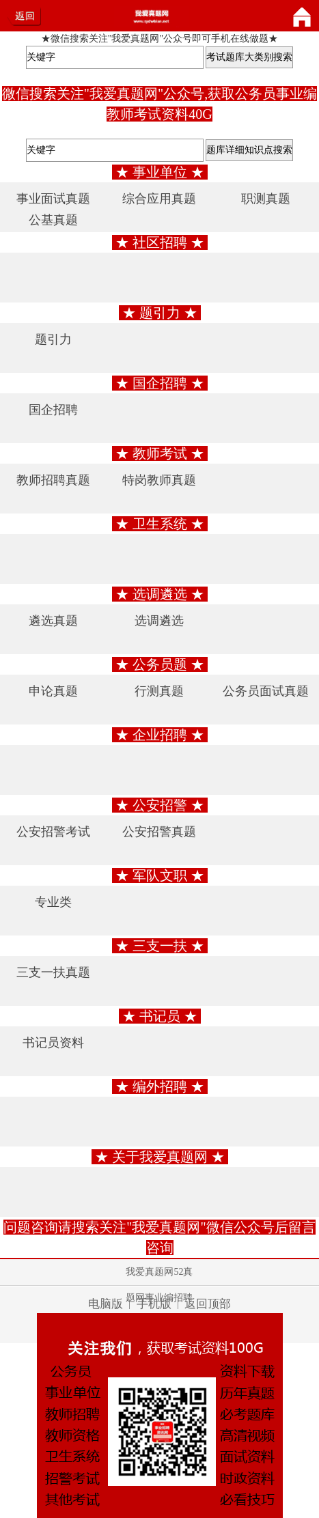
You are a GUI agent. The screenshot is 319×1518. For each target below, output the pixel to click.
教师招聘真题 (53, 480)
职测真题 (265, 199)
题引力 (53, 339)
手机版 (154, 1303)
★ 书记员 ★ (160, 1016)
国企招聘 (53, 410)
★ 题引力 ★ (160, 312)
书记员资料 (53, 1043)
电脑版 (105, 1303)
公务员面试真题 (266, 691)
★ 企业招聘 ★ (160, 734)
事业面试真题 (53, 199)
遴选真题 (53, 621)
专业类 (53, 902)
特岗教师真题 (159, 480)
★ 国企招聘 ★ (160, 383)
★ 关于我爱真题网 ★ (160, 1156)
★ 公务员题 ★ (160, 664)
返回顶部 (207, 1303)
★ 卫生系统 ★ (160, 523)
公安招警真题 (159, 832)
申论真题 (53, 691)
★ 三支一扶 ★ (160, 945)
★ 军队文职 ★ (160, 875)
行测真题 (159, 691)
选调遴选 (159, 621)
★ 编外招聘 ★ (160, 1086)
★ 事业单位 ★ (160, 172)
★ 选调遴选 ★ (160, 594)
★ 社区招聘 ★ (160, 242)
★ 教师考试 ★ (160, 453)
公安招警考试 (53, 832)
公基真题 (53, 220)
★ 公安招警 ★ (160, 805)
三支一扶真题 (53, 972)
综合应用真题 (159, 199)
